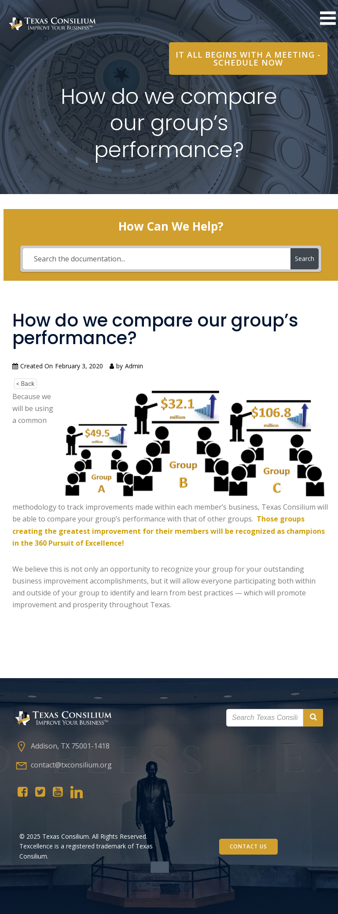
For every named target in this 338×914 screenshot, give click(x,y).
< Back (25, 383)
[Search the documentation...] (156, 258)
